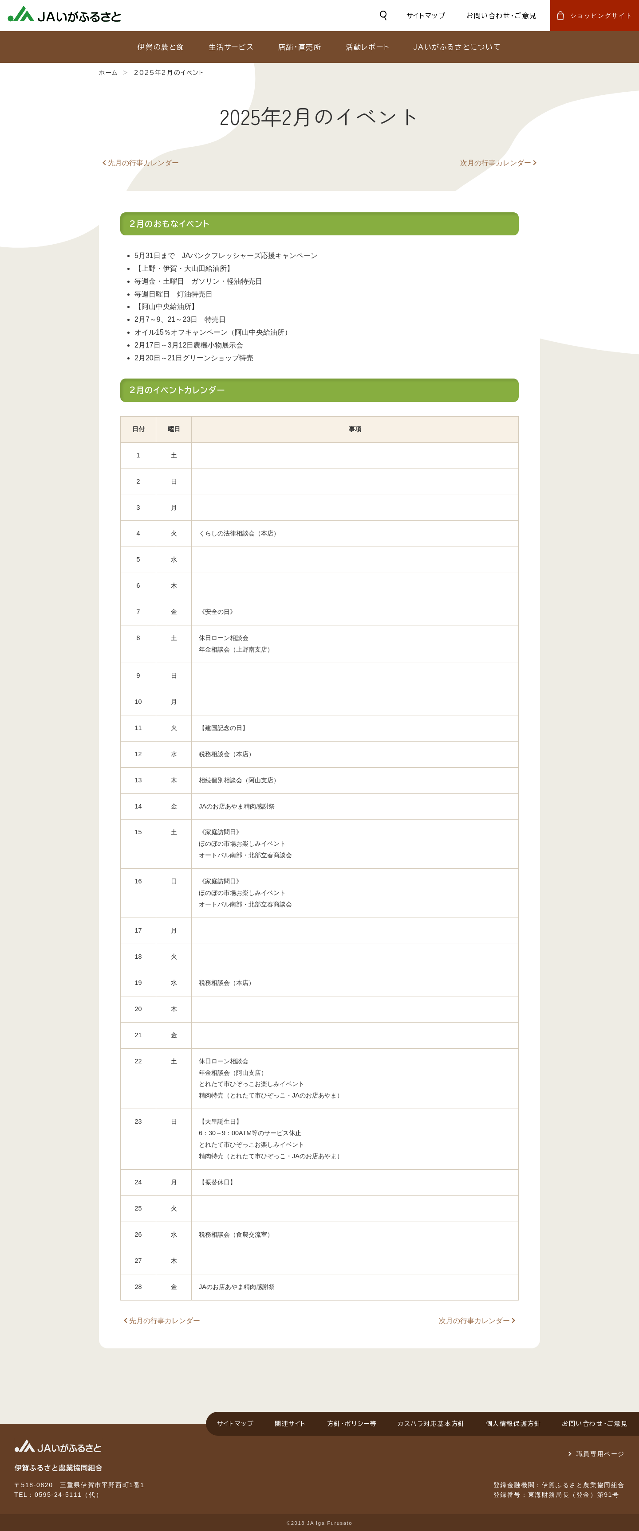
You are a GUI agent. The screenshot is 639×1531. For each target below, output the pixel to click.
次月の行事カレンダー (495, 163)
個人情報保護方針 (513, 1424)
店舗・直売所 (300, 47)
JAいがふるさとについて (457, 47)
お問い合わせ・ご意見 (501, 15)
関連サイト (290, 1424)
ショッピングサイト (601, 15)
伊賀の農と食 (161, 47)
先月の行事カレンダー (143, 163)
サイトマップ (426, 15)
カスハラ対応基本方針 (431, 1424)
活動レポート (368, 47)
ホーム (108, 73)
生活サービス (231, 47)
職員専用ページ (600, 1453)
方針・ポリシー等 (352, 1424)
